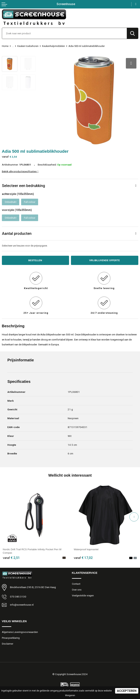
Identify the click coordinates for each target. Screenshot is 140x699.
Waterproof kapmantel (86, 549)
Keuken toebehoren (27, 46)
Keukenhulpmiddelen (53, 46)
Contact (76, 583)
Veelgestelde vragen (83, 595)
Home (5, 46)
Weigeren (70, 695)
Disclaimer (7, 643)
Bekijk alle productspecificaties (20, 171)
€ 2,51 (11, 558)
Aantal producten (17, 233)
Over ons (77, 589)
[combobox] (64, 33)
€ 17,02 (83, 558)
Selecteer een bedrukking (23, 185)
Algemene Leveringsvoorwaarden (20, 632)
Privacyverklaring (11, 637)
